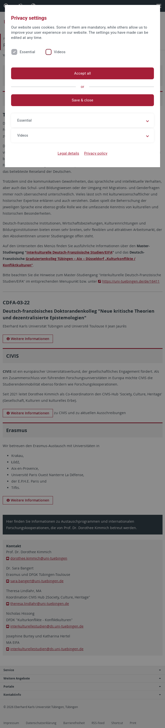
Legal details (68, 153)
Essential (27, 52)
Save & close (82, 100)
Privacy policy (95, 153)
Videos (60, 52)
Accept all (82, 73)
